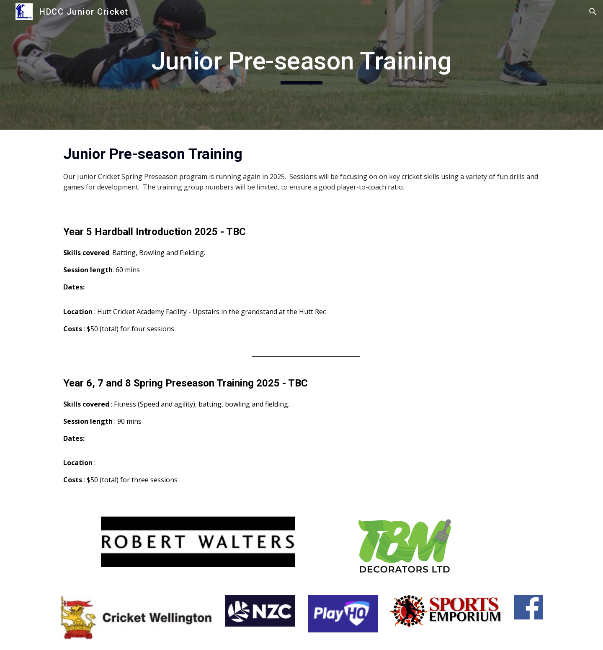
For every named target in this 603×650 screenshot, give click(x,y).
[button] (593, 12)
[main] (301, 65)
